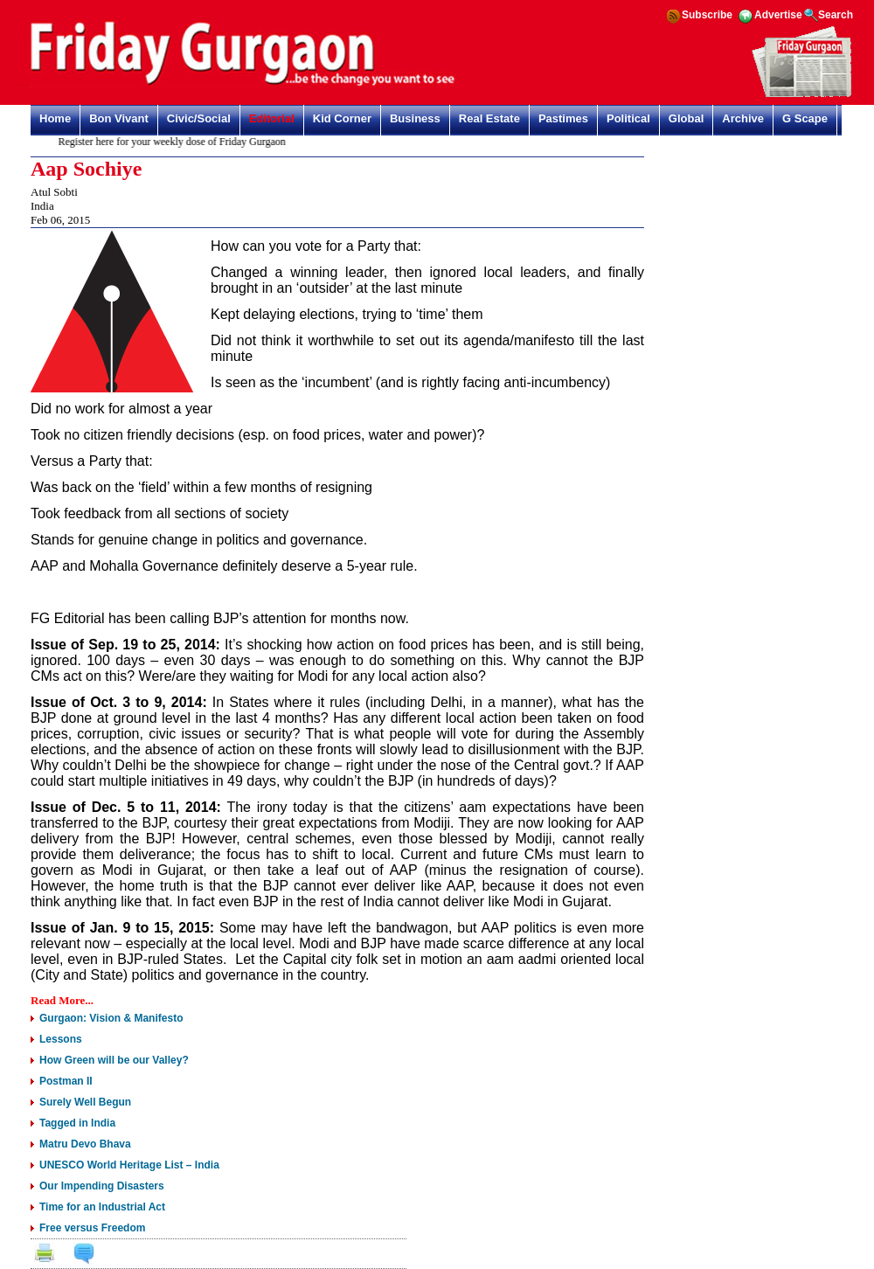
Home (55, 118)
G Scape (805, 118)
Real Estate (489, 118)
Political (628, 118)
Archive (743, 118)
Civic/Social (199, 118)
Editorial (272, 118)
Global (686, 118)
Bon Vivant (119, 118)
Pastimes (563, 118)
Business (415, 118)
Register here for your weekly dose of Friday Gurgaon (175, 141)
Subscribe (707, 15)
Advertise (778, 15)
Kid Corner (342, 118)
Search (835, 15)
